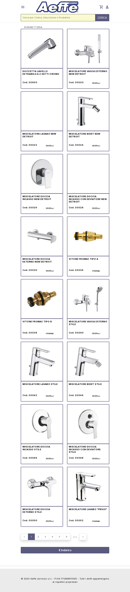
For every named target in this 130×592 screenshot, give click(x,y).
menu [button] (23, 7)
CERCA (102, 17)
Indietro (65, 550)
